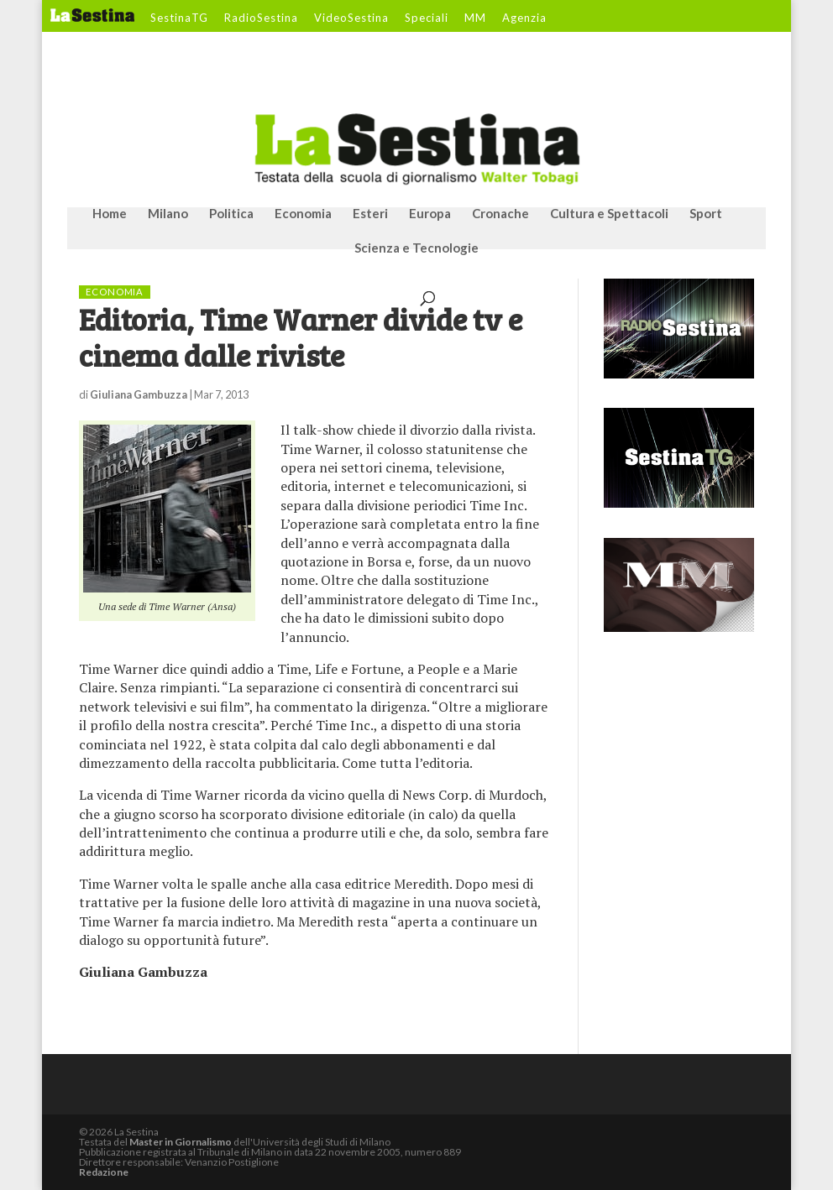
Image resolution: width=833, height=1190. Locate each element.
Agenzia (524, 18)
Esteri (370, 214)
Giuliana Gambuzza (138, 394)
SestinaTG (179, 18)
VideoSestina (351, 18)
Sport (705, 214)
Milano (168, 214)
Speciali (426, 18)
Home (109, 214)
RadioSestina (261, 18)
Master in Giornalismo (180, 1141)
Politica (231, 214)
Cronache (500, 214)
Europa (430, 214)
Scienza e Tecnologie (416, 248)
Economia (303, 214)
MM (475, 18)
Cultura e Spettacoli (609, 214)
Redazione (103, 1172)
